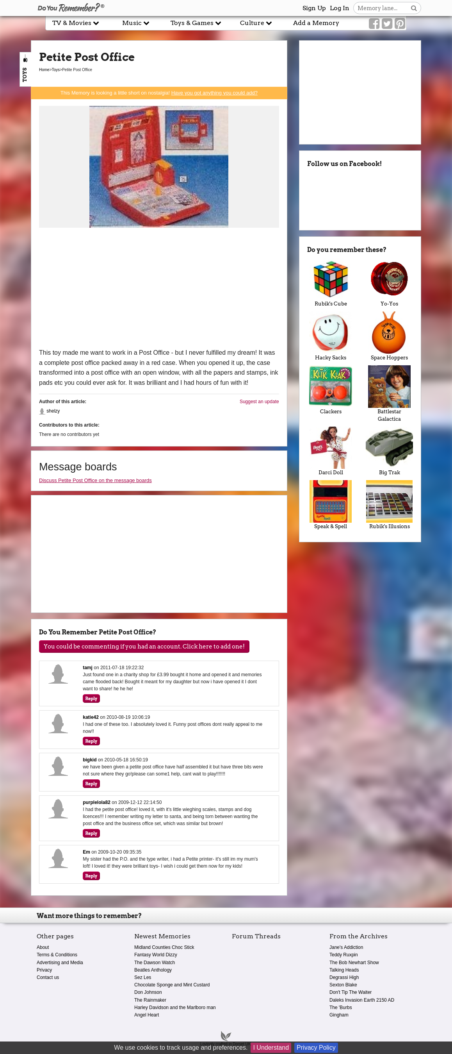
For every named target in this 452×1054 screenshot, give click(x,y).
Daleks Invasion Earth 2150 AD (361, 1000)
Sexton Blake (343, 985)
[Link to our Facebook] (374, 24)
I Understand (271, 1047)
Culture (256, 23)
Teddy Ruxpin (343, 955)
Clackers (330, 389)
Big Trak (389, 451)
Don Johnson (148, 992)
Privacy (44, 970)
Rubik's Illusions (389, 504)
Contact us (48, 977)
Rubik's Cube (330, 282)
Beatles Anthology (153, 970)
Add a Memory (316, 23)
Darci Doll (330, 451)
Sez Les (142, 977)
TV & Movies (75, 23)
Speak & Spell (330, 504)
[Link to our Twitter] (387, 24)
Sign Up (314, 8)
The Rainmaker (150, 1000)
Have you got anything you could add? (214, 93)
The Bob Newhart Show (354, 962)
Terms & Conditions (57, 955)
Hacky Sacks (330, 336)
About (43, 947)
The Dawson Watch (154, 962)
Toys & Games (196, 23)
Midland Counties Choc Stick (164, 947)
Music (135, 23)
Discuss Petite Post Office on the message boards (95, 480)
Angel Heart (146, 1015)
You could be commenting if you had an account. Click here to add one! (144, 646)
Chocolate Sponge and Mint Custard (172, 985)
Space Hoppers (389, 336)
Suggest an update (259, 401)
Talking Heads (344, 970)
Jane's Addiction (346, 947)
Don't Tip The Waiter (350, 992)
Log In (339, 8)
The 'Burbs (340, 1007)
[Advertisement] (159, 289)
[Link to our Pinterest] (400, 24)
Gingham (339, 1015)
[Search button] (414, 8)
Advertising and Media (60, 962)
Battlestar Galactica (389, 393)
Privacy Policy (316, 1047)
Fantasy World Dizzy (155, 955)
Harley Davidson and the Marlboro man (175, 1007)
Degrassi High (344, 977)
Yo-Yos (389, 282)
